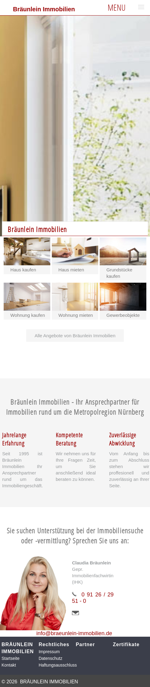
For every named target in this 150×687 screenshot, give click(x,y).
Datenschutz (50, 658)
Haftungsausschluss (58, 665)
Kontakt (9, 665)
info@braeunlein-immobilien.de (74, 633)
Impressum (49, 651)
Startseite (11, 658)
